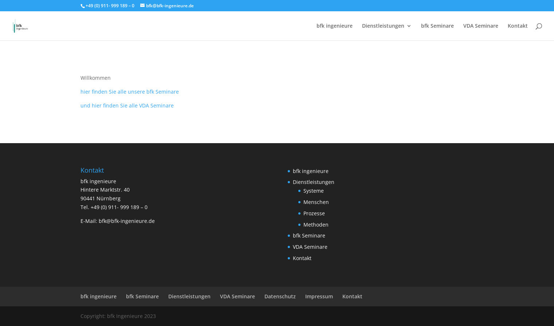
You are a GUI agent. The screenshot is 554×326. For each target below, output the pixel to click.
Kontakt (518, 26)
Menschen (316, 202)
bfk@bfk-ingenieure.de (127, 220)
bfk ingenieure (335, 26)
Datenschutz (280, 296)
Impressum (319, 296)
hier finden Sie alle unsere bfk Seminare (129, 91)
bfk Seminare (437, 26)
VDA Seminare (480, 26)
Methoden (316, 224)
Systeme (313, 190)
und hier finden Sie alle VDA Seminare (127, 105)
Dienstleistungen (383, 26)
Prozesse (314, 213)
